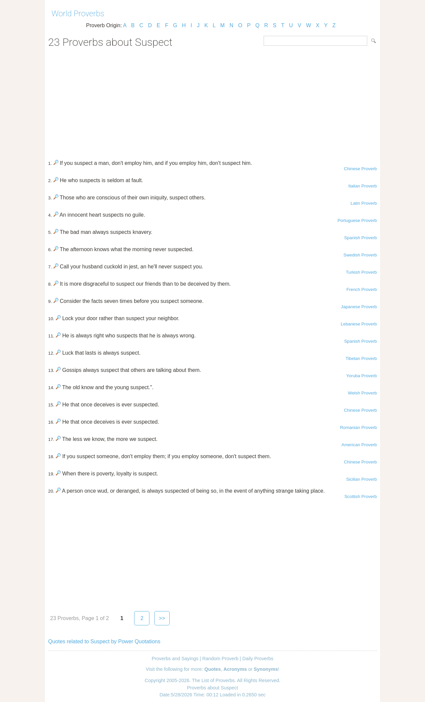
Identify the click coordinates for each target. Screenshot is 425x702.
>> (162, 618)
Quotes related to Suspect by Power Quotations (104, 641)
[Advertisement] (212, 101)
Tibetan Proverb (361, 358)
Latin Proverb (364, 203)
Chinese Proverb (360, 168)
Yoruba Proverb (361, 375)
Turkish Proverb (361, 272)
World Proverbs (77, 13)
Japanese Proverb (359, 306)
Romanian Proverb (358, 427)
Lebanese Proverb (359, 323)
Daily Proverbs (258, 658)
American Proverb (359, 444)
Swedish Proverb (360, 254)
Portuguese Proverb (357, 220)
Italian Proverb (362, 185)
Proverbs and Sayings (175, 658)
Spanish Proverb (360, 237)
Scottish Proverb (360, 496)
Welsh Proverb (362, 392)
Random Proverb (220, 658)
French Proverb (361, 289)
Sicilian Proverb (361, 479)
